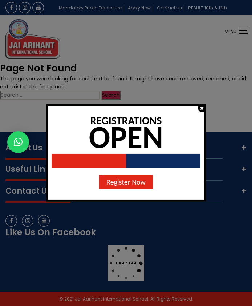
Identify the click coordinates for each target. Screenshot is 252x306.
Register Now (126, 182)
